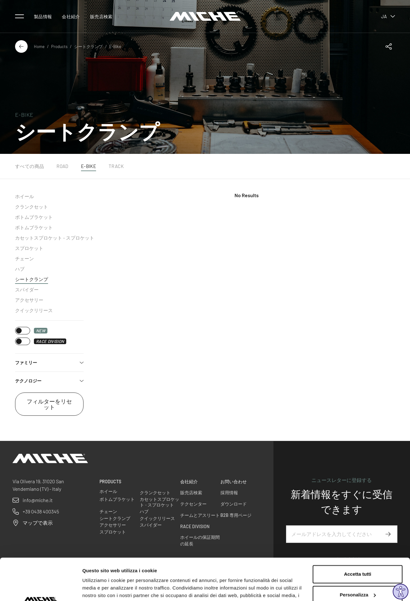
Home (39, 46)
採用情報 (229, 492)
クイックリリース (34, 310)
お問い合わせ (233, 481)
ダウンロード (233, 503)
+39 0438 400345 (41, 511)
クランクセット (31, 206)
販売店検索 (101, 16)
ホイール (24, 196)
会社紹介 (71, 16)
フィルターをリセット (49, 404)
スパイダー (27, 289)
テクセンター (193, 503)
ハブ (19, 269)
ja (388, 16)
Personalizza (358, 555)
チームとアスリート (200, 515)
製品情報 (43, 16)
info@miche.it (38, 500)
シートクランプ (88, 46)
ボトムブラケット (34, 217)
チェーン (24, 258)
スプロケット (29, 248)
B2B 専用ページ (235, 515)
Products (59, 46)
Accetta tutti (357, 535)
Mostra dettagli (99, 588)
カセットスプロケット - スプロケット (54, 238)
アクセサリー (29, 300)
